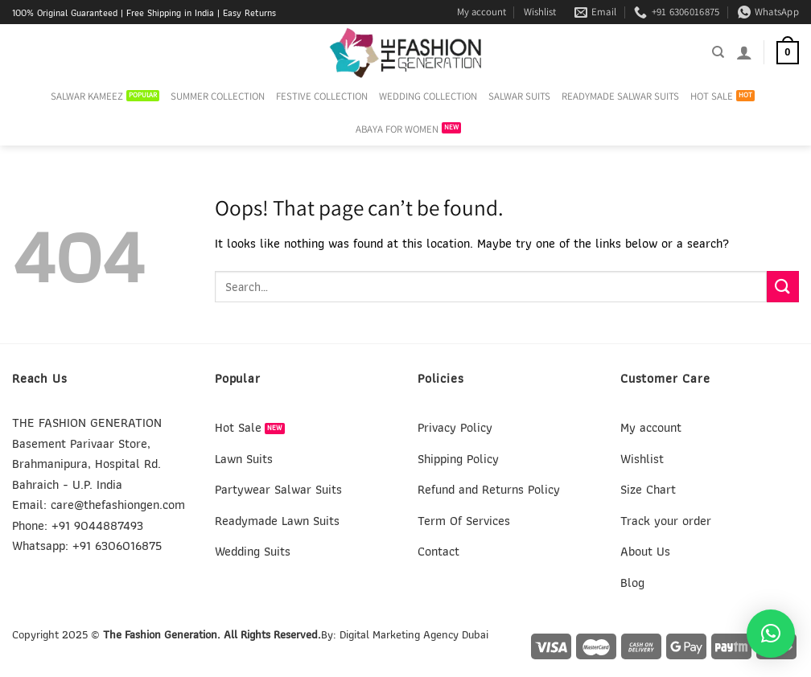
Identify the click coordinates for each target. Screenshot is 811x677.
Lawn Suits (244, 459)
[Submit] (783, 286)
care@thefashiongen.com (118, 504)
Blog (632, 582)
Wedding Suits (252, 551)
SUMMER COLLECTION (218, 96)
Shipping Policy (458, 459)
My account (481, 11)
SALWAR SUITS (519, 96)
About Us (645, 551)
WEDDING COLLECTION (428, 96)
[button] (771, 633)
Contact (438, 551)
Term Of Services (464, 521)
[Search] (718, 52)
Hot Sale (238, 427)
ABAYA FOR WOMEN (397, 129)
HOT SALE (711, 96)
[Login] (744, 52)
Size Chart (648, 489)
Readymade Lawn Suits (277, 521)
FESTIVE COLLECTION (322, 96)
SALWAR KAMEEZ (87, 96)
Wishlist (540, 11)
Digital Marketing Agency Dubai (414, 634)
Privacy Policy (455, 427)
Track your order (665, 521)
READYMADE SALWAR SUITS (620, 96)
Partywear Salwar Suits (278, 489)
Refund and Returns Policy (489, 489)
